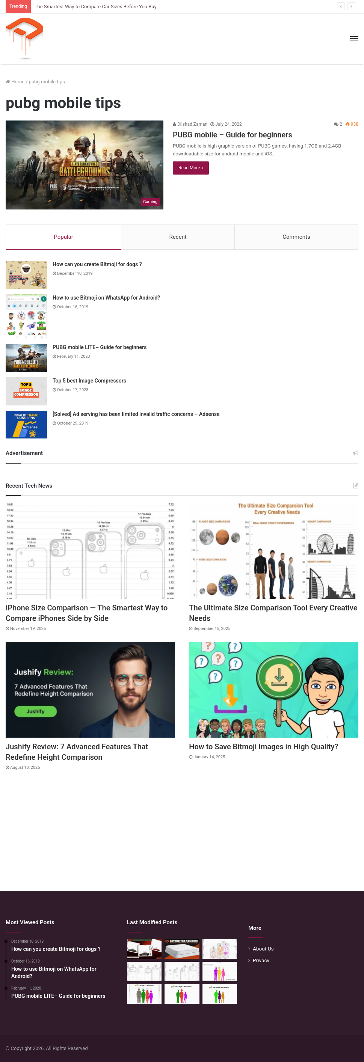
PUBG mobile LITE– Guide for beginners (100, 347)
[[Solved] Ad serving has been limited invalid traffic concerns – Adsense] (26, 424)
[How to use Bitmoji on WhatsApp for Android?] (26, 316)
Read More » (190, 167)
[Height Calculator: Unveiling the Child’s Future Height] (219, 994)
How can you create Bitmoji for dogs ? (97, 264)
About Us (263, 949)
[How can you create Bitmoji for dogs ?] (26, 275)
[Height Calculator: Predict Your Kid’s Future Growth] (182, 994)
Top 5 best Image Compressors (89, 381)
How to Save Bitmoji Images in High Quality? (263, 746)
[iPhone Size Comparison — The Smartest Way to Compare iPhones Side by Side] (90, 551)
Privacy (261, 960)
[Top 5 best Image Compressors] (26, 391)
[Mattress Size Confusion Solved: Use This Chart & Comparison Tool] (219, 949)
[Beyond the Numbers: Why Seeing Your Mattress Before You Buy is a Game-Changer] (182, 949)
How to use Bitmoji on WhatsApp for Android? (106, 298)
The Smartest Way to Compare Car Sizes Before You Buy (96, 6)
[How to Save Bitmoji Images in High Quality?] (273, 689)
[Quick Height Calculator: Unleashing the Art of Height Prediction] (144, 994)
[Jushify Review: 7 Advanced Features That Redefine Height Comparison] (90, 689)
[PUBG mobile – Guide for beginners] (84, 165)
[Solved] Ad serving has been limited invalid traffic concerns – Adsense (136, 414)
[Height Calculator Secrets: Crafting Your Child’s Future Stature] (219, 971)
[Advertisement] (182, 827)
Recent (177, 236)
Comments (296, 236)
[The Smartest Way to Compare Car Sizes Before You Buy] (144, 949)
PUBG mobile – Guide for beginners (232, 134)
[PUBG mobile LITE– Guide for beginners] (26, 358)
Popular (63, 236)
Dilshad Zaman (190, 124)
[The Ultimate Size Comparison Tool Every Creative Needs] (273, 551)
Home (15, 81)
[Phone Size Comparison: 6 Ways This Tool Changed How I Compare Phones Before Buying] (144, 971)
